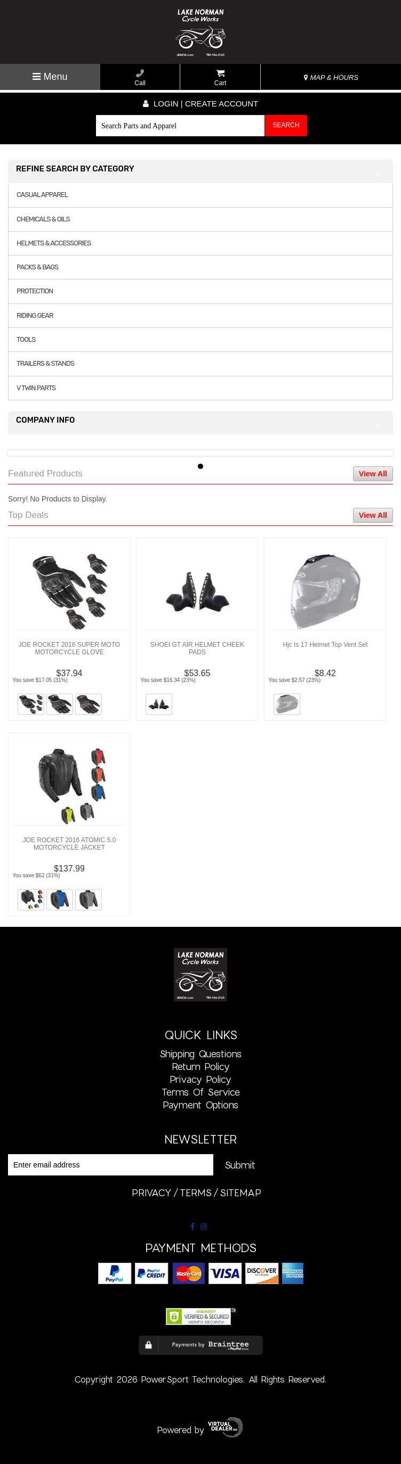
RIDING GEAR (35, 315)
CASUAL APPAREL (42, 195)
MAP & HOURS (331, 77)
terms (196, 1192)
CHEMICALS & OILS (43, 219)
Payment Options (200, 1105)
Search (285, 125)
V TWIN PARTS (36, 388)
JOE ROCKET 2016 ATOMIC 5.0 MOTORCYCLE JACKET (69, 843)
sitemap (240, 1192)
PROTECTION (35, 291)
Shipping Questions (200, 1053)
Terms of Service (201, 1092)
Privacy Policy (200, 1079)
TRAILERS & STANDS (45, 363)
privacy (152, 1192)
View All (373, 474)
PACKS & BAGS (37, 267)
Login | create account (200, 103)
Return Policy (201, 1066)
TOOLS (26, 339)
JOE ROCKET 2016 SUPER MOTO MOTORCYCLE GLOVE (69, 648)
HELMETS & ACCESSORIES (54, 243)
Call (140, 78)
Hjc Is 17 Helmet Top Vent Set (325, 644)
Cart (220, 78)
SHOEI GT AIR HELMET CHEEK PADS (197, 648)
